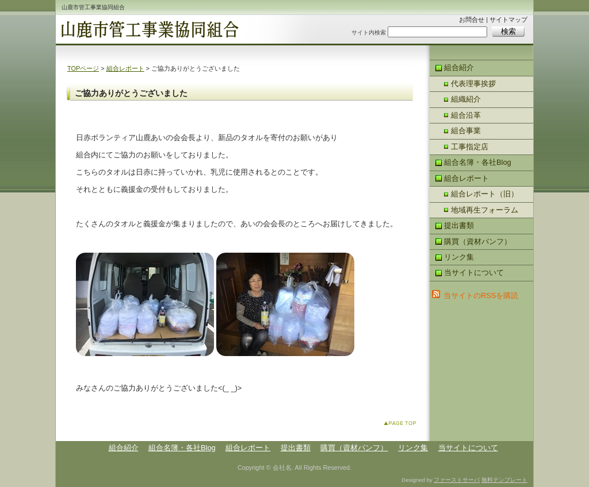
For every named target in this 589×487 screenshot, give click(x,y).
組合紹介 (459, 67)
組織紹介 (466, 99)
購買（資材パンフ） (477, 241)
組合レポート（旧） (484, 194)
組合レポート (125, 68)
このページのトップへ (402, 425)
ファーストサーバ (457, 480)
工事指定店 (469, 146)
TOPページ (83, 68)
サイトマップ (508, 19)
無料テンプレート (504, 480)
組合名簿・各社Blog (477, 162)
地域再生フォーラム (484, 210)
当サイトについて (474, 272)
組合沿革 (466, 115)
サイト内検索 (368, 32)
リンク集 (459, 257)
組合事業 (466, 130)
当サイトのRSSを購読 (480, 295)
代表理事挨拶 (473, 83)
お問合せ (471, 19)
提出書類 (459, 225)
